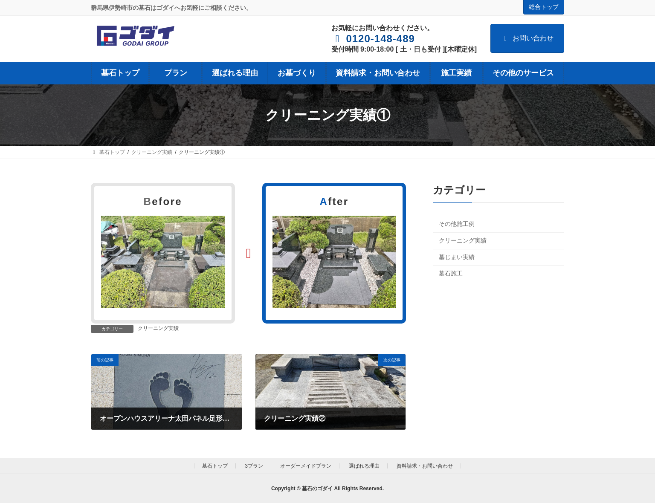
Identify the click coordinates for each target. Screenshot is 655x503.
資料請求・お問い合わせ (425, 466)
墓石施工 (451, 273)
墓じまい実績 (457, 257)
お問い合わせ (527, 38)
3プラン (254, 466)
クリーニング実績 (158, 328)
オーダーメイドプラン (305, 466)
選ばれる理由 (364, 466)
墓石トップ (215, 466)
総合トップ (544, 6)
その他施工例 (457, 224)
